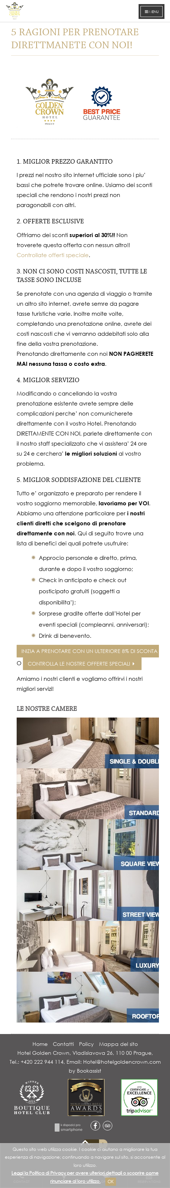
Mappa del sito (118, 1044)
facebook (95, 1125)
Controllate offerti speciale (53, 255)
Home (40, 1044)
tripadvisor (107, 1125)
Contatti (63, 1044)
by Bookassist (85, 1070)
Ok (111, 1181)
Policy (86, 1044)
